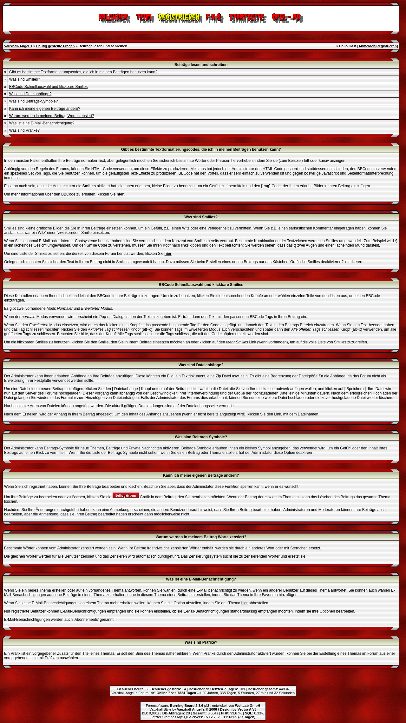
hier (244, 603)
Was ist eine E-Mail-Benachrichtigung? (42, 123)
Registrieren (386, 46)
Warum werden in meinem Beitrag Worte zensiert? (51, 116)
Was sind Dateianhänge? (30, 94)
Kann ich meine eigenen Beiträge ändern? (44, 108)
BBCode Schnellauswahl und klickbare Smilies (48, 86)
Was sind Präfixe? (24, 130)
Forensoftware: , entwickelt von (203, 705)
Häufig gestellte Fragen (55, 46)
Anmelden (366, 46)
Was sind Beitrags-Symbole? (33, 101)
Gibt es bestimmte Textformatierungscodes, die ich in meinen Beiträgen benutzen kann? (83, 72)
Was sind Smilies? (24, 79)
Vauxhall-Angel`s (18, 46)
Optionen (327, 611)
